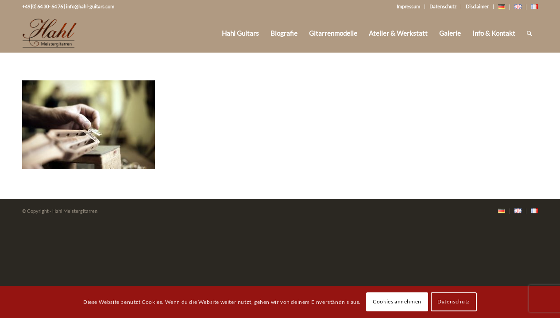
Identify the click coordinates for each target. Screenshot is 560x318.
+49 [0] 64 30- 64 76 (42, 6)
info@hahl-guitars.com (90, 6)
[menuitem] (240, 33)
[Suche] (529, 33)
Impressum (408, 6)
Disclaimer (477, 6)
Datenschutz (442, 6)
